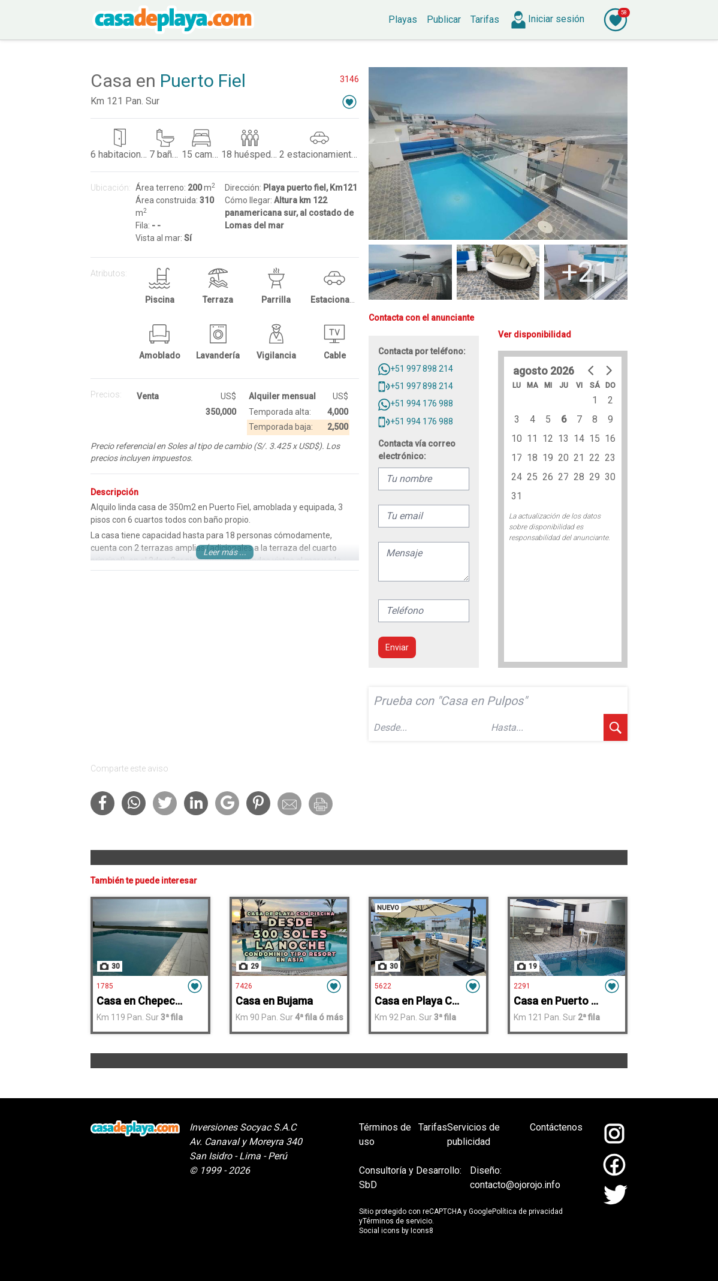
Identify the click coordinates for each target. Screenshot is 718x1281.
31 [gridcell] (516, 496)
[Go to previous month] (591, 370)
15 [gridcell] (594, 438)
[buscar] (616, 727)
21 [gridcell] (579, 457)
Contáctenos (556, 1127)
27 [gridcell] (563, 477)
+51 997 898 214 (415, 368)
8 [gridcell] (595, 419)
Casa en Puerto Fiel (561, 1000)
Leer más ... (224, 552)
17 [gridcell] (516, 457)
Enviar (397, 647)
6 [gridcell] (563, 419)
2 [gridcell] (610, 400)
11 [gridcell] (532, 438)
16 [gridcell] (610, 438)
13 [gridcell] (563, 438)
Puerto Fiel (203, 80)
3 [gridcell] (517, 419)
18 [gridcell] (532, 457)
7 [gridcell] (579, 419)
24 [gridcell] (516, 477)
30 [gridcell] (610, 477)
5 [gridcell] (548, 419)
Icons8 (422, 1230)
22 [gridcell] (594, 457)
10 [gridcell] (516, 438)
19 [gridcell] (547, 457)
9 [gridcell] (610, 419)
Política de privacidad (527, 1211)
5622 (383, 986)
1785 (104, 986)
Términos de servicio (397, 1221)
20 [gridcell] (563, 457)
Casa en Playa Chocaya (431, 1000)
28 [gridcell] (579, 477)
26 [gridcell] (547, 477)
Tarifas (432, 1127)
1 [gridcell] (595, 400)
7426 (244, 986)
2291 (522, 986)
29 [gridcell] (594, 477)
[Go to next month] (608, 370)
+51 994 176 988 (415, 403)
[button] (349, 101)
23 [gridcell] (610, 457)
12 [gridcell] (547, 438)
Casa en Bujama (274, 1000)
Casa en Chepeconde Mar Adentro (180, 1000)
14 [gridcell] (579, 438)
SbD (368, 1184)
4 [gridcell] (532, 419)
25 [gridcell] (532, 477)
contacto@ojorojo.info (515, 1184)
